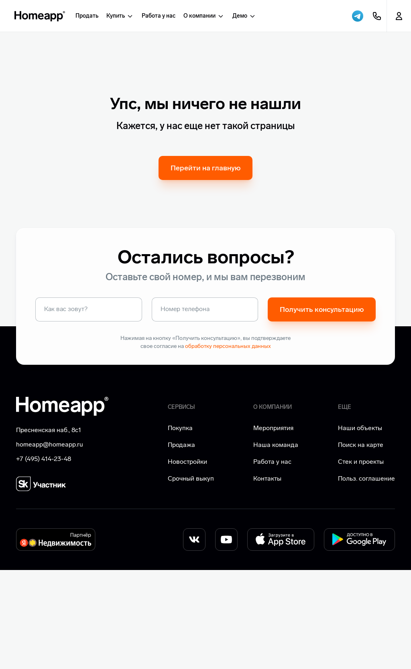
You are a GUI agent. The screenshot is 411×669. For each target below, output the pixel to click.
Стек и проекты (361, 560)
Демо (244, 16)
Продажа (181, 544)
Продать (86, 15)
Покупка (180, 527)
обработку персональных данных (228, 445)
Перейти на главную (205, 266)
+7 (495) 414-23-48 (43, 558)
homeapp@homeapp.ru (49, 543)
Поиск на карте (360, 544)
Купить (120, 16)
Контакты (267, 577)
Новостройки (187, 560)
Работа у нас (158, 15)
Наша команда (275, 544)
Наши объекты (360, 527)
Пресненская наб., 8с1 (48, 529)
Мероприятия (273, 527)
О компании (203, 16)
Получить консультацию (322, 408)
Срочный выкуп (191, 577)
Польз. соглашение (366, 577)
